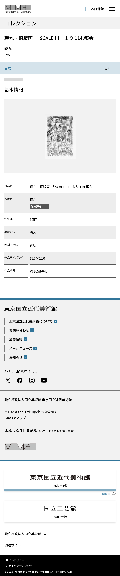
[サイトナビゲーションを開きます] (112, 9)
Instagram (31, 380)
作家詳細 (36, 206)
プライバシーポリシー (19, 565)
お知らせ (15, 357)
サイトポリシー (15, 560)
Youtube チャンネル (44, 380)
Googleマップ (15, 417)
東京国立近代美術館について (31, 321)
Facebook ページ (19, 380)
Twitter (7, 380)
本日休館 (97, 9)
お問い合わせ (19, 330)
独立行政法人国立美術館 (22, 533)
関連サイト (12, 545)
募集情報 (15, 339)
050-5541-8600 (20, 430)
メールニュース (20, 348)
